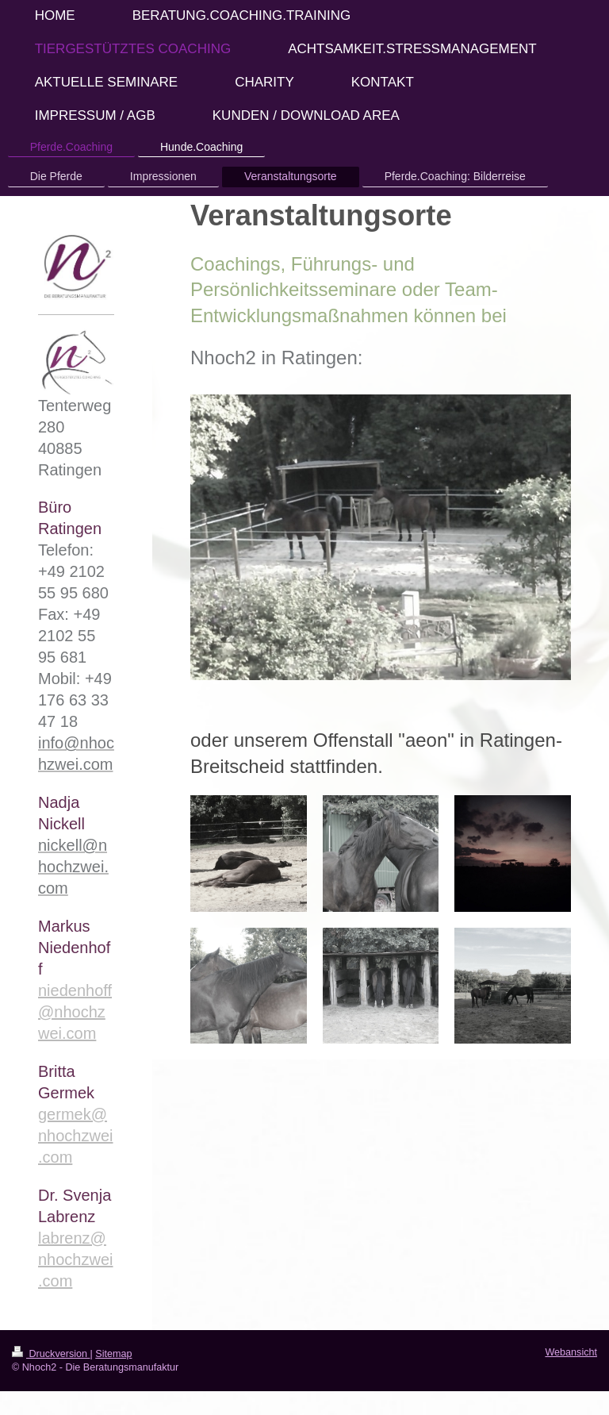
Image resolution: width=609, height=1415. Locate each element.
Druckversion (51, 1353)
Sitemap (113, 1353)
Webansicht (571, 1352)
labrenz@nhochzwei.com (75, 1259)
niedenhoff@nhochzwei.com (75, 1012)
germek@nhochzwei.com (75, 1135)
